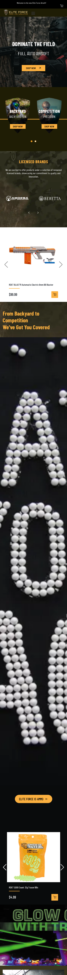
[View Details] (54, 294)
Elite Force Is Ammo (33, 799)
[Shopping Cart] (61, 6)
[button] (31, 141)
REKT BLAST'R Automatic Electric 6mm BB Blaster (31, 284)
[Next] (38, 212)
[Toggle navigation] (34, 13)
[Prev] (29, 212)
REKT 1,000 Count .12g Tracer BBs (23, 887)
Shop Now (34, 68)
